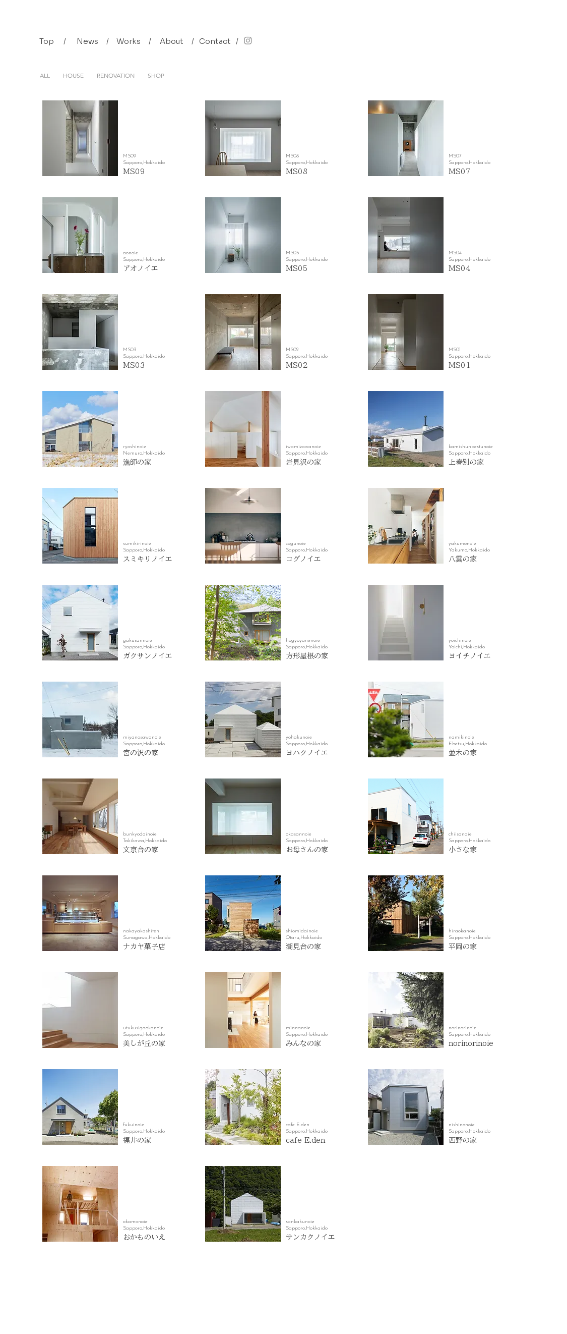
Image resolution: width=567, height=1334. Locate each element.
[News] (88, 40)
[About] (171, 40)
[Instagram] (248, 40)
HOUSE (73, 75)
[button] (65, 40)
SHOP (156, 75)
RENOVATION (116, 75)
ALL (45, 75)
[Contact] (215, 40)
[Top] (47, 40)
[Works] (128, 40)
